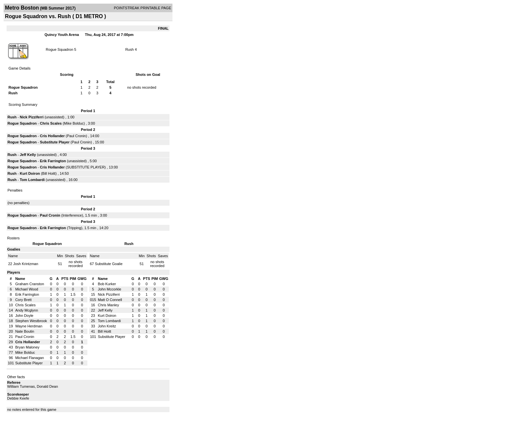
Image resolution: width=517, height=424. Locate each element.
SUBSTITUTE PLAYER (86, 167)
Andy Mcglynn (26, 310)
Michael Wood (26, 289)
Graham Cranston (29, 284)
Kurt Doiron (30, 173)
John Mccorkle (109, 289)
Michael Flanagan (29, 358)
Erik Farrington (53, 161)
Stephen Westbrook (31, 321)
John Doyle (24, 316)
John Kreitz (107, 326)
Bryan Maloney (27, 347)
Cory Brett (23, 300)
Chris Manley (108, 305)
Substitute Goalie (109, 264)
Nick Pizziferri (32, 117)
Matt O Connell (110, 300)
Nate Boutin (24, 331)
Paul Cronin (76, 136)
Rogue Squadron (59, 49)
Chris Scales (51, 123)
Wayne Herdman (28, 326)
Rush (129, 49)
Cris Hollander (52, 136)
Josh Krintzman (25, 264)
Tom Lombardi (32, 180)
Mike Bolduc (74, 123)
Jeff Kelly (28, 155)
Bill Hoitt (48, 173)
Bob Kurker (107, 284)
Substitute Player (55, 142)
